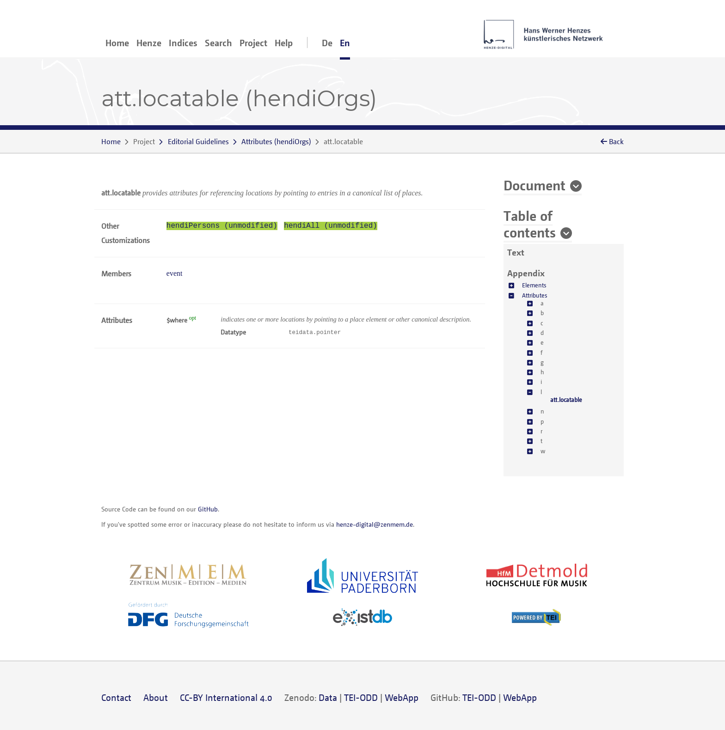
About (155, 697)
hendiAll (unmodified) (330, 226)
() (276, 141)
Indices (183, 43)
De (327, 43)
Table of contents (530, 224)
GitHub (208, 509)
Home (117, 43)
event (174, 273)
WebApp (401, 697)
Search (218, 43)
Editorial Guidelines (198, 141)
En (345, 43)
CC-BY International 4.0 (226, 697)
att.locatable (566, 399)
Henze (148, 43)
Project (253, 43)
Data (328, 697)
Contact (116, 697)
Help (284, 43)
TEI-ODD (361, 697)
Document (534, 185)
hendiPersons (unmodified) (221, 226)
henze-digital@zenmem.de (374, 524)
